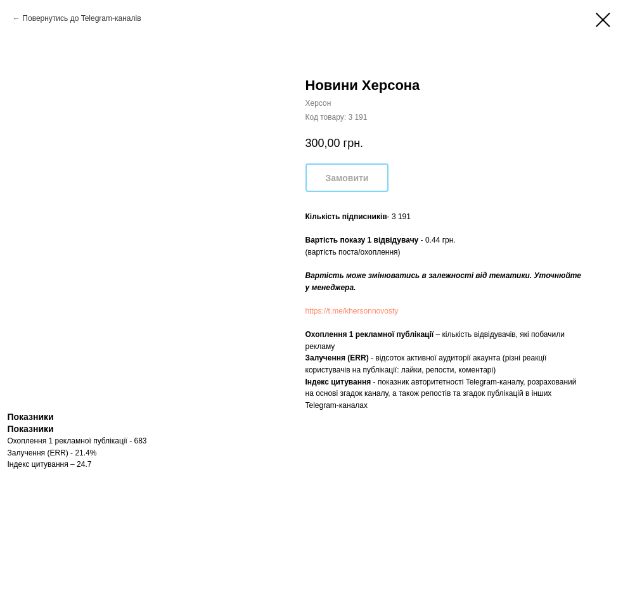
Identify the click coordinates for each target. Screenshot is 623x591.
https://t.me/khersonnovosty (352, 311)
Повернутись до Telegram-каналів (81, 18)
